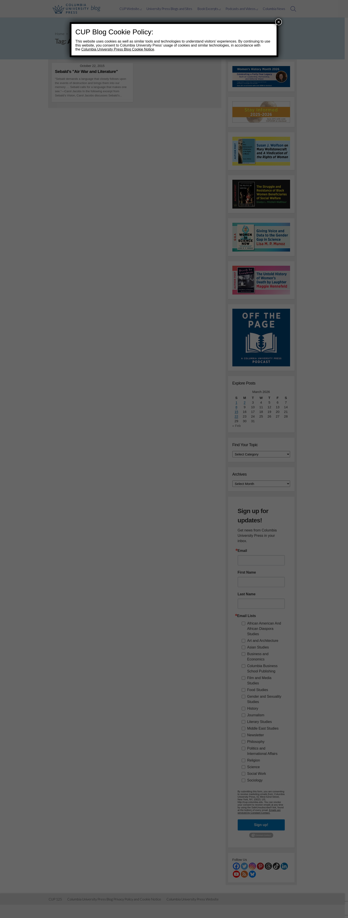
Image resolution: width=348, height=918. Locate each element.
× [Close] (278, 22)
